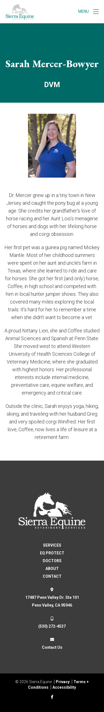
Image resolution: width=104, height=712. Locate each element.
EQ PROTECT (52, 553)
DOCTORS (52, 561)
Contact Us (52, 647)
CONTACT (52, 576)
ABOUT (52, 568)
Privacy (63, 682)
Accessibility (64, 687)
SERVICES (52, 545)
